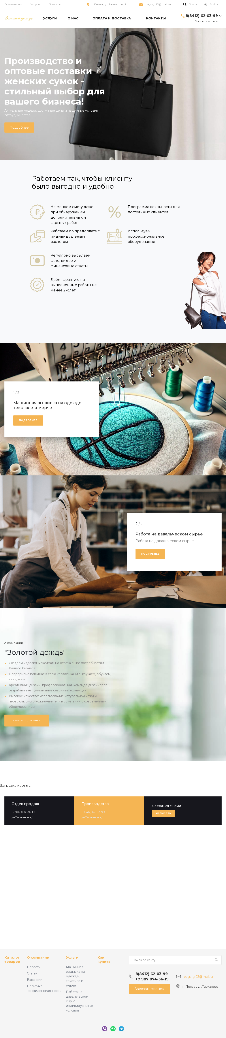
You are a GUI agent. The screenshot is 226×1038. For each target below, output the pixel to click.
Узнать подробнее (27, 720)
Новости (34, 967)
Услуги (35, 4)
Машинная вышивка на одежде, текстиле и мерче (75, 976)
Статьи (32, 973)
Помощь (54, 4)
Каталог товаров (12, 959)
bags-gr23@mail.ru (158, 4)
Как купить (104, 959)
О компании (13, 4)
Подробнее (19, 128)
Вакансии (34, 980)
